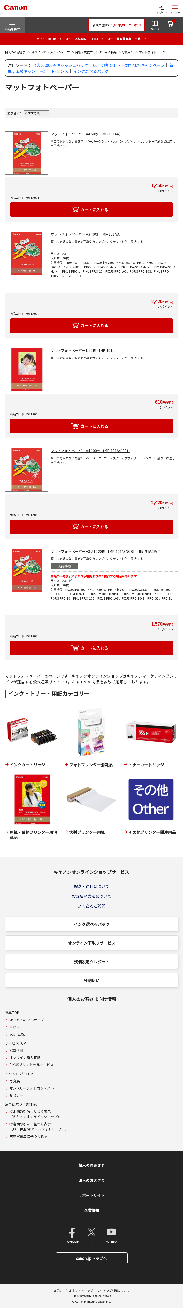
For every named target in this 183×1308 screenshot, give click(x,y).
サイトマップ (84, 1290)
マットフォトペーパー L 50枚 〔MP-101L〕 (84, 350)
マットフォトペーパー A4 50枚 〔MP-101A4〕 (86, 133)
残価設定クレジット (91, 962)
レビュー (16, 1026)
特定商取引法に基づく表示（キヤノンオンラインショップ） (35, 1114)
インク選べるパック (91, 71)
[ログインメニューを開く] (162, 8)
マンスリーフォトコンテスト (31, 1088)
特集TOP (12, 1012)
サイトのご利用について (113, 1290)
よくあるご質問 (91, 906)
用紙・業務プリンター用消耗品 (96, 52)
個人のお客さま (15, 52)
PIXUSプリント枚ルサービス (31, 1064)
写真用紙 (128, 52)
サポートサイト (91, 1195)
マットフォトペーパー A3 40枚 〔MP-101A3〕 (86, 234)
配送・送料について (91, 886)
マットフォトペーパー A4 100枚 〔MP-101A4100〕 (90, 450)
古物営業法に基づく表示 (28, 1136)
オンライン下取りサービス (91, 943)
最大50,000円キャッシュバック (60, 65)
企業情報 (91, 1210)
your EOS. (17, 1034)
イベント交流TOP (19, 1073)
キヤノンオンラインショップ (51, 52)
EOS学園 (16, 1050)
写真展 (14, 1080)
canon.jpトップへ (91, 1258)
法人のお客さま (91, 1180)
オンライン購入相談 (25, 1057)
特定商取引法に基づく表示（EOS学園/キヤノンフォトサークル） (39, 1126)
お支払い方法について (91, 896)
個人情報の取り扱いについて (92, 1296)
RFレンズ (60, 71)
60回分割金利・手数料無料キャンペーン (128, 65)
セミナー (16, 1095)
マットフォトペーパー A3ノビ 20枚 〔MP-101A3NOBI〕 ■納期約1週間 (106, 551)
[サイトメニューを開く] (174, 8)
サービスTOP (15, 1043)
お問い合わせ (62, 1290)
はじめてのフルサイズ (26, 1019)
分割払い (92, 980)
